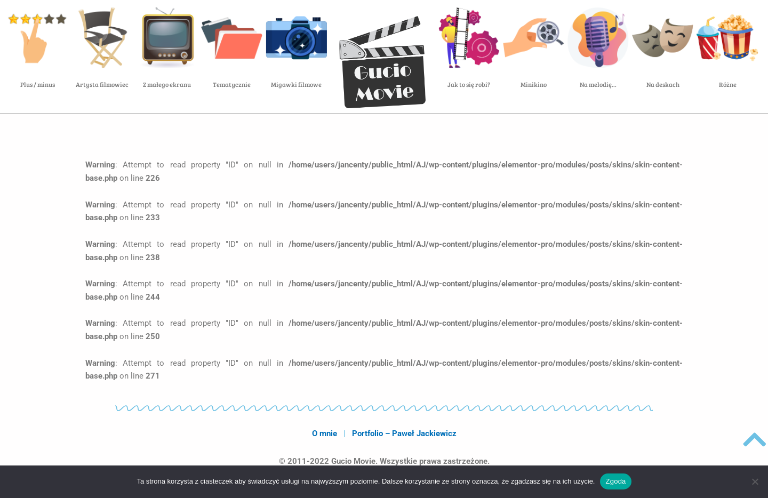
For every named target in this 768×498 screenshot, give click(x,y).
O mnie (324, 433)
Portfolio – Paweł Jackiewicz (404, 433)
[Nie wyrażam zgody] (754, 481)
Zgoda (615, 481)
